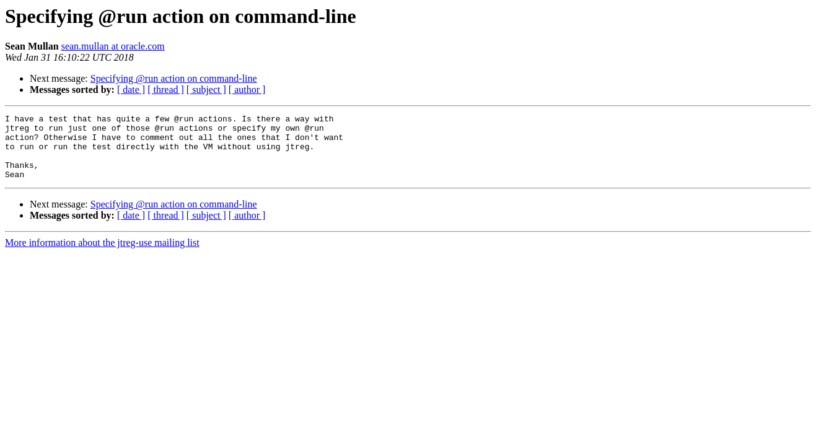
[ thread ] (165, 89)
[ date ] (131, 89)
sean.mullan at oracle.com (113, 46)
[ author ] (247, 89)
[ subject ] (206, 89)
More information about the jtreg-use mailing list (102, 255)
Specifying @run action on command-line (173, 78)
